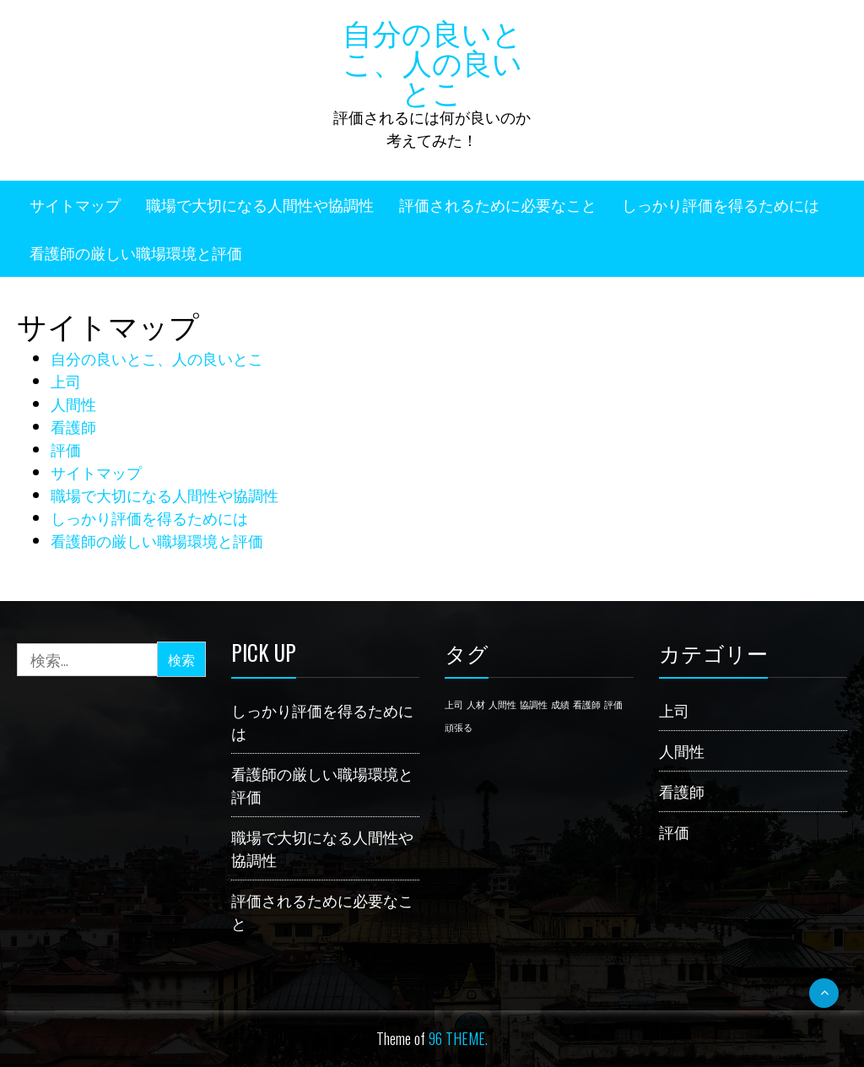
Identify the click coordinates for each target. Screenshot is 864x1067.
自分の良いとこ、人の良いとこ (432, 60)
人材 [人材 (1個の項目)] (476, 704)
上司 (66, 381)
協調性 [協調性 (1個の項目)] (534, 704)
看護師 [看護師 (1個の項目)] (587, 704)
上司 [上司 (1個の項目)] (454, 704)
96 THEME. (458, 1038)
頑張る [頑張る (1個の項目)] (458, 727)
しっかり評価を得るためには (720, 204)
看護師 (73, 426)
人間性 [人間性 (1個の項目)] (502, 704)
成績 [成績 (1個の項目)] (560, 704)
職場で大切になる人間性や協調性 (260, 204)
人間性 (73, 403)
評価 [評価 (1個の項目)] (613, 704)
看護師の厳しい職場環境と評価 (136, 252)
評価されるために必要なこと (498, 204)
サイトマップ (75, 204)
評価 (66, 449)
